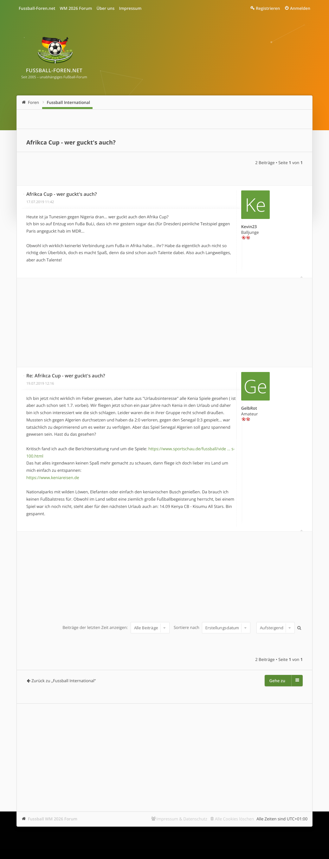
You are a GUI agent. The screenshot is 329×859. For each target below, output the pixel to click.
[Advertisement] (164, 322)
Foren (33, 102)
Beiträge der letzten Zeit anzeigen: (115, 628)
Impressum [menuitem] (130, 8)
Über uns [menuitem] (105, 8)
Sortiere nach (212, 628)
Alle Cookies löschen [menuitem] (234, 819)
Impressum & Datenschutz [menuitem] (181, 819)
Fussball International (68, 102)
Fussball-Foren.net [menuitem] (37, 8)
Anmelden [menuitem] (300, 8)
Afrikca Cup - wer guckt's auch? (71, 142)
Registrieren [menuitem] (268, 8)
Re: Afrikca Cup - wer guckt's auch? (65, 376)
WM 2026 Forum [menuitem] (76, 8)
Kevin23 (249, 226)
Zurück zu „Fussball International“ (63, 680)
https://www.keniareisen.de (52, 477)
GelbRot (249, 408)
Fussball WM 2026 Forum (52, 819)
